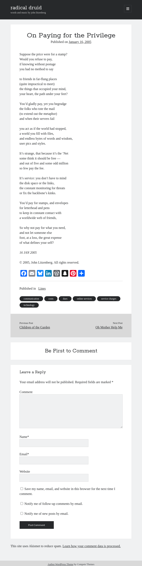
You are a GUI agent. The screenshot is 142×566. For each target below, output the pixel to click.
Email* (24, 454)
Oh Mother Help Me (108, 327)
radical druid (26, 8)
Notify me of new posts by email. (47, 513)
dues (65, 298)
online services (84, 298)
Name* (24, 437)
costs (50, 298)
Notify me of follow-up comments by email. (54, 503)
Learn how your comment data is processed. (91, 546)
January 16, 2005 (80, 42)
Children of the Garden (35, 327)
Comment (26, 392)
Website (25, 471)
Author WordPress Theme (60, 564)
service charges (108, 298)
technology (29, 305)
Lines (42, 288)
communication (31, 298)
